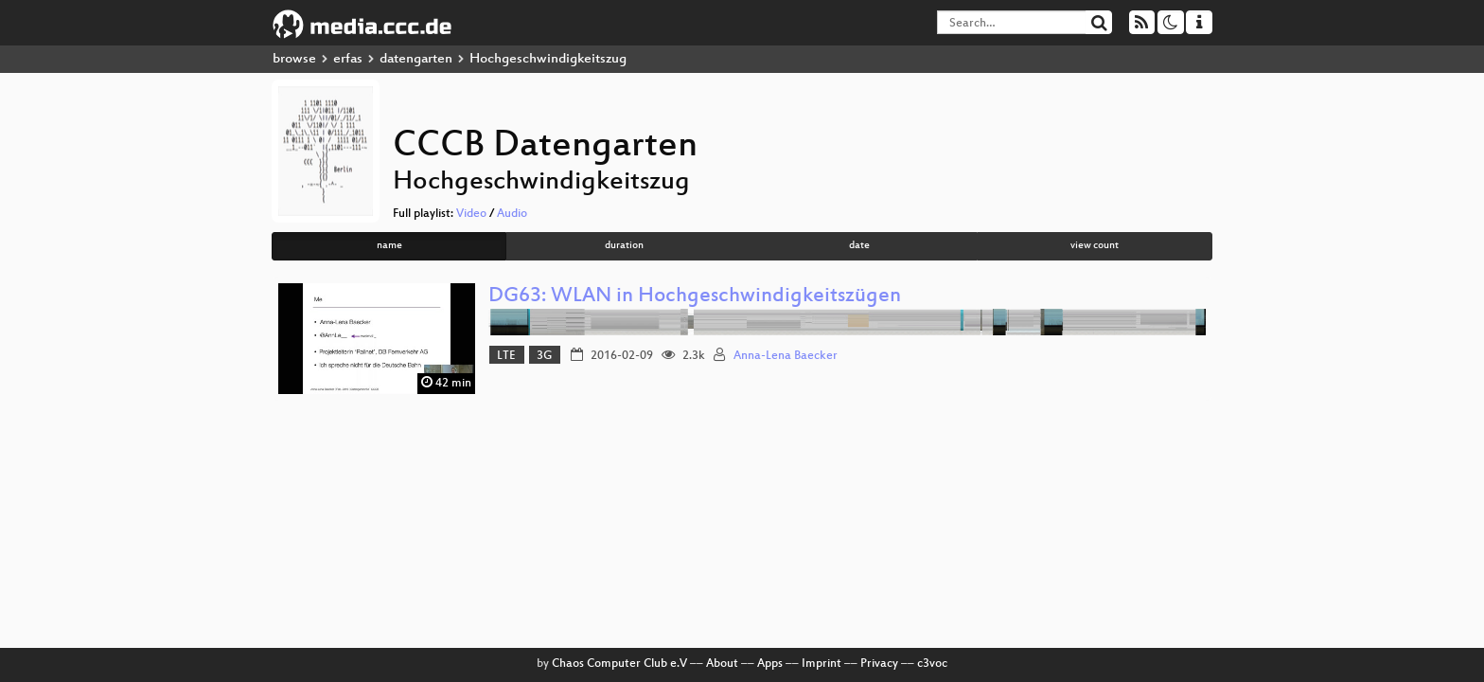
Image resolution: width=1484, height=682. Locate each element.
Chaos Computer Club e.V (619, 664)
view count (1094, 246)
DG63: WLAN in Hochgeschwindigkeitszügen (694, 297)
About (722, 664)
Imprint (821, 664)
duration (624, 246)
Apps (770, 664)
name (389, 246)
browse (294, 59)
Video (471, 214)
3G (544, 356)
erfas (347, 59)
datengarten (416, 59)
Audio (512, 214)
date (859, 246)
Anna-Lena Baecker (785, 356)
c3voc (932, 664)
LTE (506, 356)
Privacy (879, 664)
